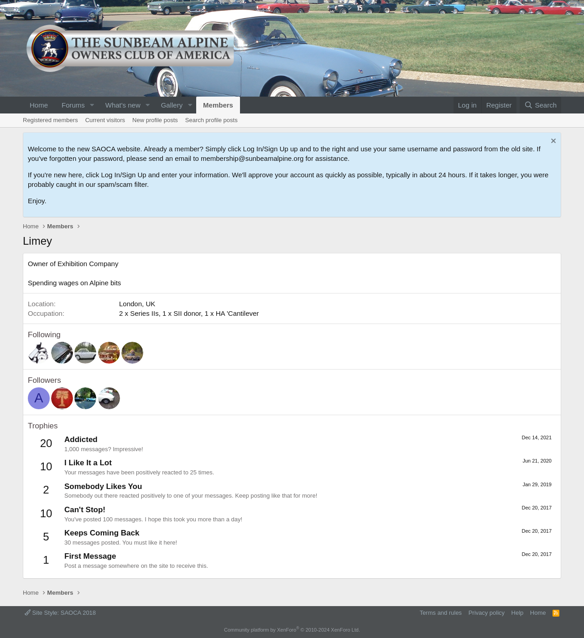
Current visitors (105, 120)
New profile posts (155, 120)
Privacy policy (487, 612)
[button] (92, 105)
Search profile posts (211, 120)
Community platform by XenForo (292, 630)
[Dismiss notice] (552, 142)
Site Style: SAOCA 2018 (60, 612)
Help (517, 612)
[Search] (540, 105)
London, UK (137, 304)
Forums (73, 105)
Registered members (50, 120)
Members (218, 105)
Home (39, 105)
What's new (123, 105)
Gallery (172, 105)
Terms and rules (441, 612)
